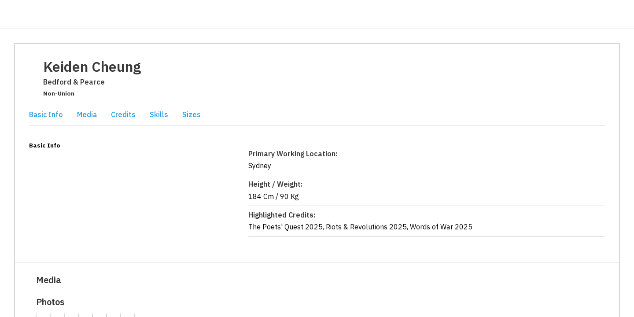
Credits (123, 114)
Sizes (191, 114)
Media (87, 114)
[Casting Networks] (45, 15)
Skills (159, 114)
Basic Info (46, 114)
